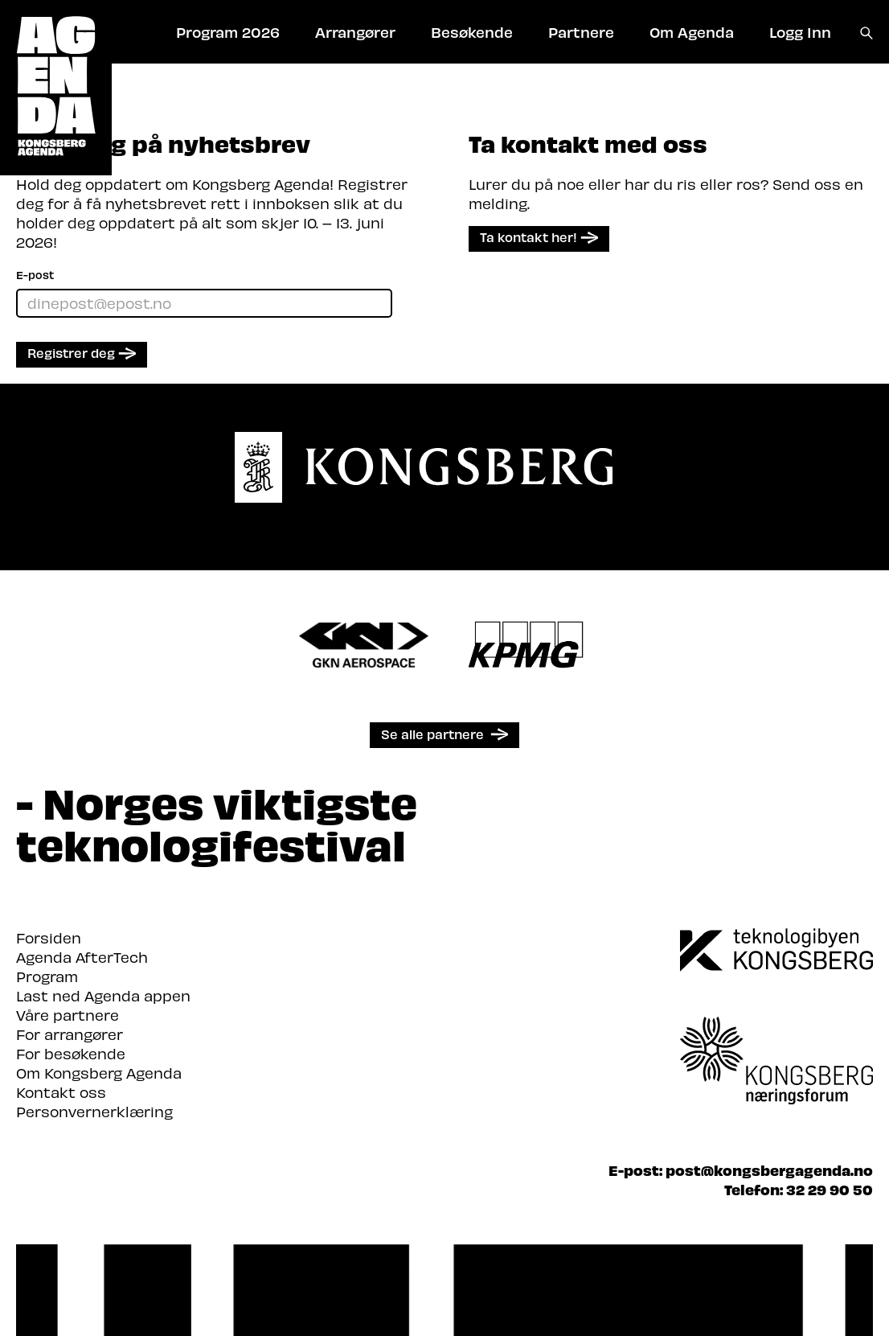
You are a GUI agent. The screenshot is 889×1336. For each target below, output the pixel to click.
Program (47, 976)
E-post (35, 275)
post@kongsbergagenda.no (769, 1170)
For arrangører (69, 1034)
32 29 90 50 (829, 1189)
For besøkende (70, 1053)
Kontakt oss (61, 1091)
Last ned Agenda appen (103, 995)
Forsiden (48, 937)
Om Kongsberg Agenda (99, 1072)
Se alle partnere (432, 734)
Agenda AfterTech (82, 956)
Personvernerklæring (94, 1111)
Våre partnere (67, 1014)
